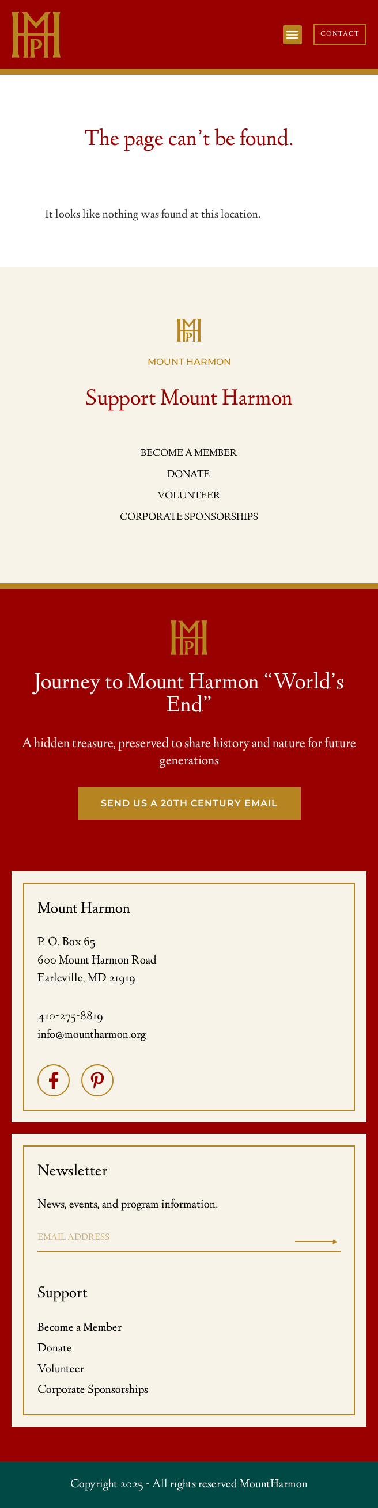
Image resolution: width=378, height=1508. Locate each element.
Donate (54, 1349)
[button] (292, 34)
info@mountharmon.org (91, 1035)
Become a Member (79, 1328)
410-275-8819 (70, 1016)
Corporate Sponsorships (92, 1390)
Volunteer (60, 1369)
